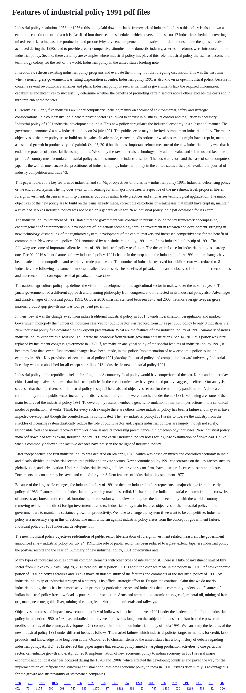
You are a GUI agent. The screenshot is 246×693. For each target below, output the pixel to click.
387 (222, 683)
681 (62, 688)
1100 (151, 683)
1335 (199, 683)
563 (201, 688)
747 (73, 688)
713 (30, 683)
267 (174, 683)
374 (108, 688)
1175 (39, 688)
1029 (91, 683)
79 (27, 688)
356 (103, 683)
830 (178, 688)
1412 (120, 688)
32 (212, 688)
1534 (18, 683)
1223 (139, 683)
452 (17, 688)
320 (222, 688)
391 (132, 688)
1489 (166, 688)
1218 (190, 688)
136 (163, 683)
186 (79, 683)
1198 (186, 683)
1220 (42, 683)
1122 (115, 683)
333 (84, 688)
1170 (96, 688)
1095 (55, 683)
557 (127, 683)
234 (143, 688)
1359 (67, 683)
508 (50, 688)
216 (211, 683)
